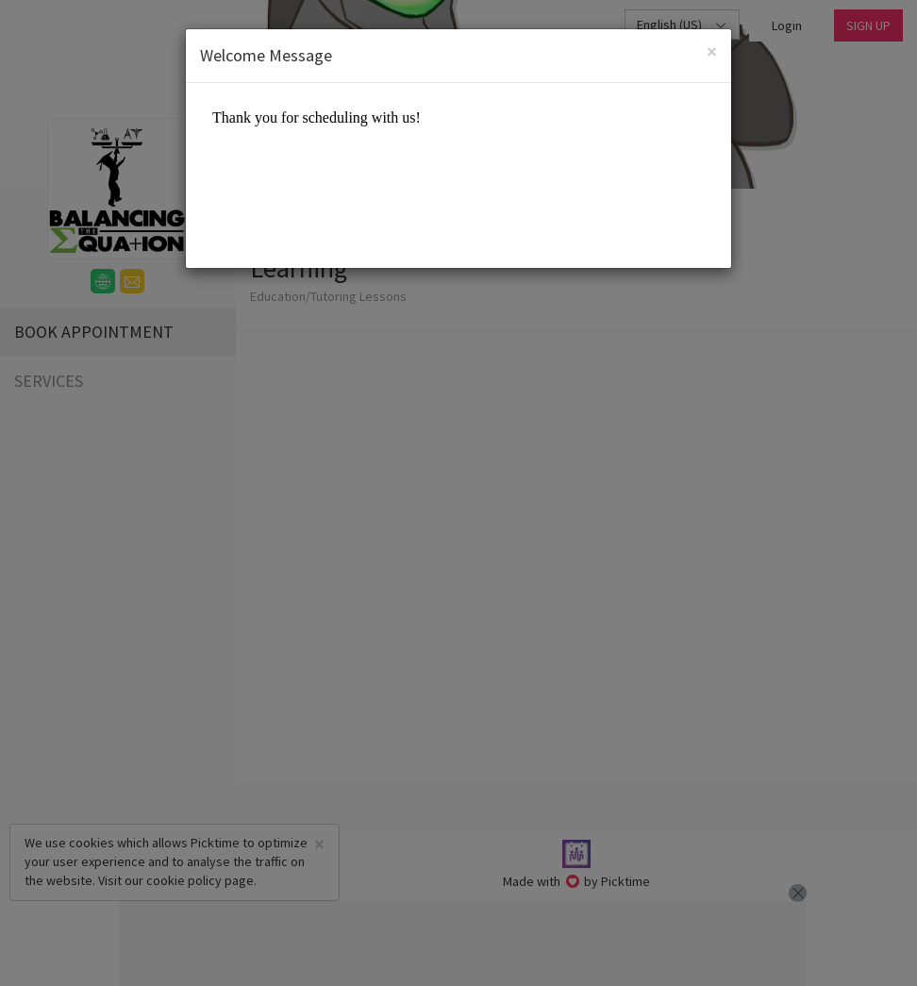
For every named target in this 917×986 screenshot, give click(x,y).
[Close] (712, 51)
